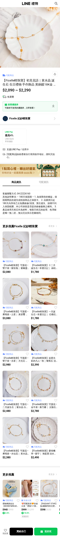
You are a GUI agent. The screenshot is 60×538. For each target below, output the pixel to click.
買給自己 (21, 531)
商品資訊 (16, 182)
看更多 (51, 226)
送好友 (46, 531)
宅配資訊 (43, 182)
